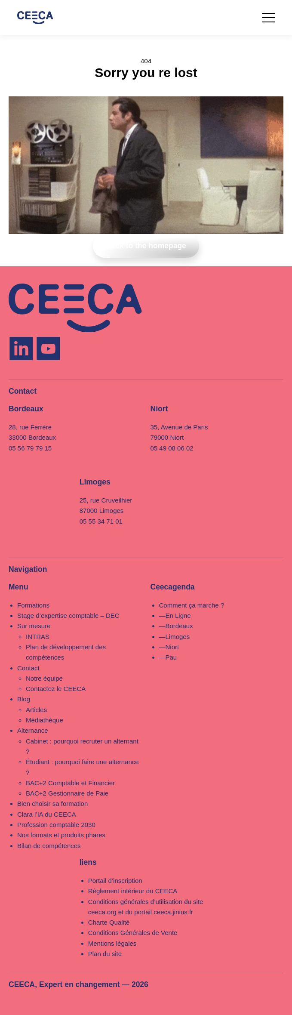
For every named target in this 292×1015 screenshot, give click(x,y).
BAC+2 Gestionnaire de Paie (67, 793)
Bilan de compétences (49, 845)
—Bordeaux (176, 625)
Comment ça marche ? (191, 605)
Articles (36, 709)
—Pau (168, 657)
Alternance (32, 730)
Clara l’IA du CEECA (46, 814)
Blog (23, 699)
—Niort (169, 647)
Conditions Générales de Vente (133, 932)
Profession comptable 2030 (56, 824)
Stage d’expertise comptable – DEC (68, 615)
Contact (28, 668)
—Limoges (174, 636)
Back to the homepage (146, 245)
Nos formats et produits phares (61, 835)
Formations (33, 605)
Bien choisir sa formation (52, 803)
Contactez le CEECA (56, 688)
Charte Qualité (109, 922)
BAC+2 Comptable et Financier (70, 783)
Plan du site (105, 953)
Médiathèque (44, 720)
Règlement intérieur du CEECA (133, 891)
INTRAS (37, 636)
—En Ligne (175, 615)
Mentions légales (112, 943)
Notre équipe (44, 678)
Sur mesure (34, 625)
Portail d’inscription (115, 880)
